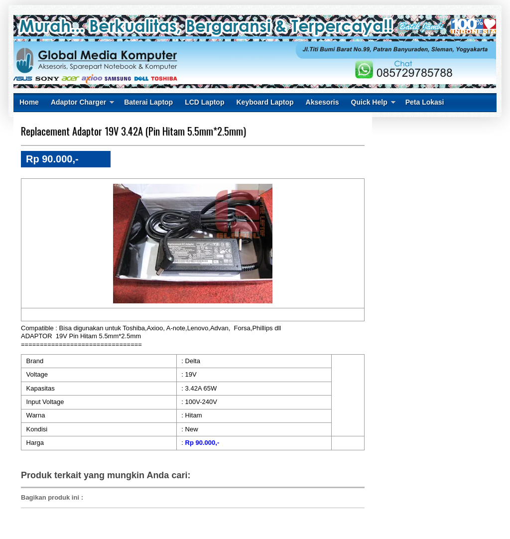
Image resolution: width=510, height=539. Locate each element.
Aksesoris (322, 102)
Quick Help (369, 102)
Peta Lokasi (424, 102)
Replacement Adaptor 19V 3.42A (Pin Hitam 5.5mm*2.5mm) (133, 131)
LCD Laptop (204, 102)
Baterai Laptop (148, 102)
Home (29, 102)
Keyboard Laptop (264, 102)
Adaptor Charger (78, 102)
